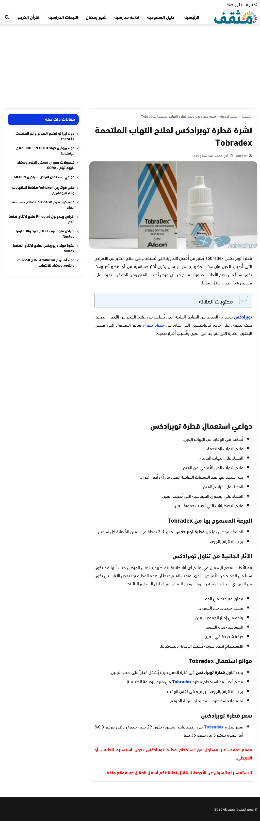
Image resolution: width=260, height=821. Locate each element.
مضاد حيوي (153, 324)
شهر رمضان (96, 16)
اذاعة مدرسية (126, 16)
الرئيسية (191, 16)
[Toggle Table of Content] (241, 300)
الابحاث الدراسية (63, 16)
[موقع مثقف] (235, 16)
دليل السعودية (160, 16)
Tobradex (181, 681)
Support (241, 155)
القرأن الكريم (29, 16)
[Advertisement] (130, 62)
